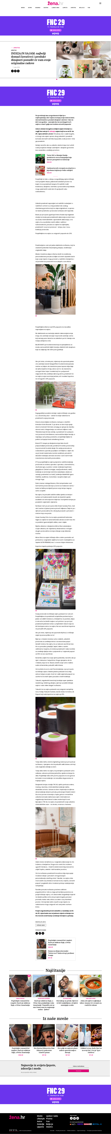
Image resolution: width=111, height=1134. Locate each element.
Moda (23, 7)
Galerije (37, 7)
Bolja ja (81, 7)
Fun (89, 7)
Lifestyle (73, 7)
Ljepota (65, 7)
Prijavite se (78, 1071)
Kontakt (52, 1130)
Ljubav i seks (55, 7)
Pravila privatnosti (60, 1130)
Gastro (46, 7)
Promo (49, 1118)
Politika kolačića (71, 1130)
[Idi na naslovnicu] (55, 4)
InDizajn (52, 131)
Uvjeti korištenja (81, 1130)
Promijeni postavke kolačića (94, 1130)
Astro (30, 7)
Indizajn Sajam (41, 925)
